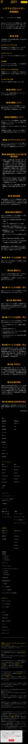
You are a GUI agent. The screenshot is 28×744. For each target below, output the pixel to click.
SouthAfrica (7, 560)
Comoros (6, 556)
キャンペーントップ (6, 496)
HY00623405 (3, 663)
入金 (15, 426)
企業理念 (4, 536)
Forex (3, 423)
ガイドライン (5, 563)
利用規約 (3, 643)
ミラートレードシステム (20, 523)
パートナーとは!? (18, 513)
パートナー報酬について (20, 520)
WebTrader (4, 482)
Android (4, 479)
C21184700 (19, 673)
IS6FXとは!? (4, 533)
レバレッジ (4, 444)
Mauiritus (6, 558)
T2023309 (16, 663)
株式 (3, 435)
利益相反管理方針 (6, 580)
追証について (5, 453)
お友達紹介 (4, 503)
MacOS (3, 473)
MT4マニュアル (5, 630)
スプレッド (4, 447)
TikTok (16, 542)
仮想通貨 (4, 438)
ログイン (24, 2)
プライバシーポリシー (11, 736)
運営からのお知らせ (6, 621)
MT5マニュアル (5, 633)
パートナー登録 (5, 513)
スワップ (4, 450)
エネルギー (4, 432)
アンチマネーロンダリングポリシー (18, 643)
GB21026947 (7, 675)
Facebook (16, 539)
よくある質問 (5, 615)
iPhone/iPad (5, 476)
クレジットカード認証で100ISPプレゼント (7, 499)
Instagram (16, 536)
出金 (15, 429)
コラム (3, 624)
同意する (11, 740)
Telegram (16, 548)
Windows (4, 470)
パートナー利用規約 (6, 590)
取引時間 (4, 456)
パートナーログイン (6, 517)
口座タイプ (16, 423)
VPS (3, 488)
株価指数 (4, 429)
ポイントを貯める (6, 604)
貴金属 (3, 426)
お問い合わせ (5, 618)
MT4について (5, 466)
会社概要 (4, 539)
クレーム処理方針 (6, 587)
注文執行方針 (5, 577)
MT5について (17, 466)
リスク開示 (4, 583)
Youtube (16, 545)
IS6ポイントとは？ (6, 601)
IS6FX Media (5, 627)
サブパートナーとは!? (19, 517)
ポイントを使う (5, 607)
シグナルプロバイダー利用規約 (9, 593)
